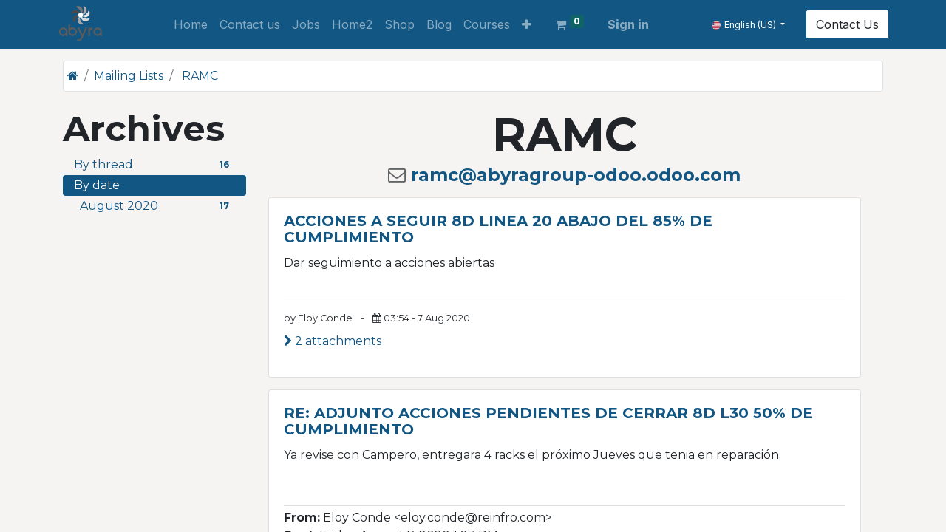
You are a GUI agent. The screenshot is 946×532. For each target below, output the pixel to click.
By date (97, 185)
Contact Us (842, 24)
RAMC (200, 76)
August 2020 (157, 206)
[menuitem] (191, 24)
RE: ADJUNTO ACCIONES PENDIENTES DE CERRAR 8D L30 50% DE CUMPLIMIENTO (548, 421)
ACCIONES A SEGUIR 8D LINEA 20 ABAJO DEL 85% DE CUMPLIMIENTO (498, 229)
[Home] (72, 76)
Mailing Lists (128, 76)
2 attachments (332, 341)
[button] (526, 24)
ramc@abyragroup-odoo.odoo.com (576, 174)
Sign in (628, 24)
